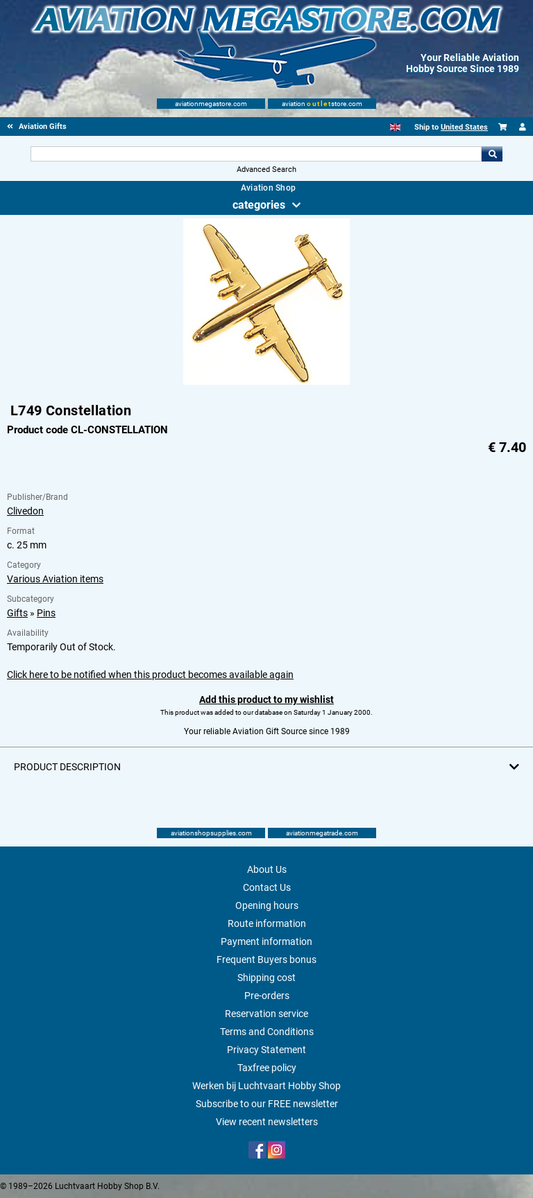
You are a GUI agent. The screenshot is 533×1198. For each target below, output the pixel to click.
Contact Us (267, 887)
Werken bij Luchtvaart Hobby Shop (266, 1085)
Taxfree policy (266, 1067)
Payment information (266, 941)
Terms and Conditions (267, 1031)
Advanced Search (266, 169)
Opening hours (266, 905)
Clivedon (25, 510)
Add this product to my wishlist (266, 699)
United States (464, 127)
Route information (267, 923)
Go (492, 154)
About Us (267, 869)
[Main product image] (266, 382)
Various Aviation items (55, 578)
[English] (395, 127)
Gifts (17, 612)
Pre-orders (266, 995)
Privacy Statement (266, 1049)
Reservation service (266, 1013)
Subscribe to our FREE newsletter (267, 1103)
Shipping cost (266, 977)
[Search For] (256, 154)
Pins (46, 612)
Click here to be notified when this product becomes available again (150, 674)
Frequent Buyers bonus (266, 959)
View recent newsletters (267, 1121)
